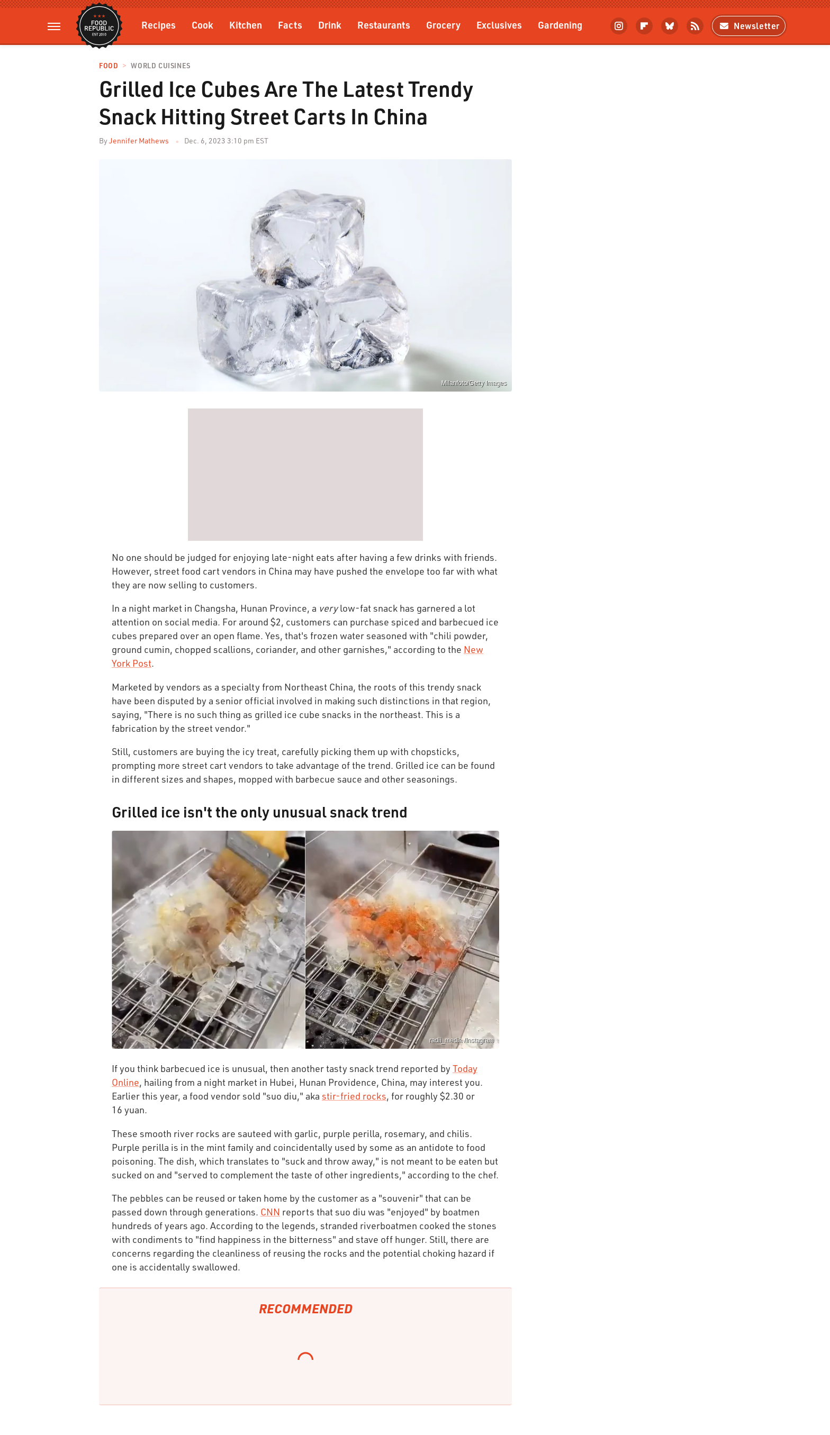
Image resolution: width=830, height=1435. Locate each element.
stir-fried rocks (354, 1096)
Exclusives (499, 25)
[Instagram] (618, 25)
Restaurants (383, 25)
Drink (329, 25)
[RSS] (695, 25)
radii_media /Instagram (461, 1040)
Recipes (158, 25)
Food (108, 65)
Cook (202, 25)
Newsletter (749, 25)
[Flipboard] (644, 25)
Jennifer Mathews (139, 140)
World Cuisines (160, 65)
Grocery (443, 25)
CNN (270, 1212)
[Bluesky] (669, 25)
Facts (290, 25)
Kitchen (245, 25)
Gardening (560, 25)
